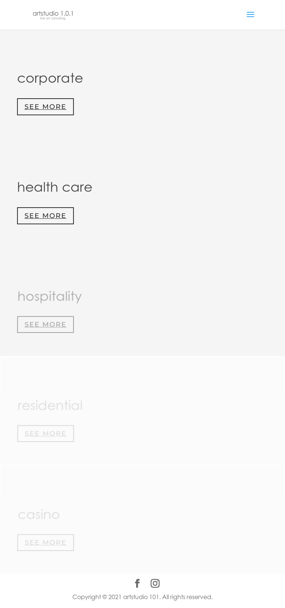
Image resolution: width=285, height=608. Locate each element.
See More (45, 107)
